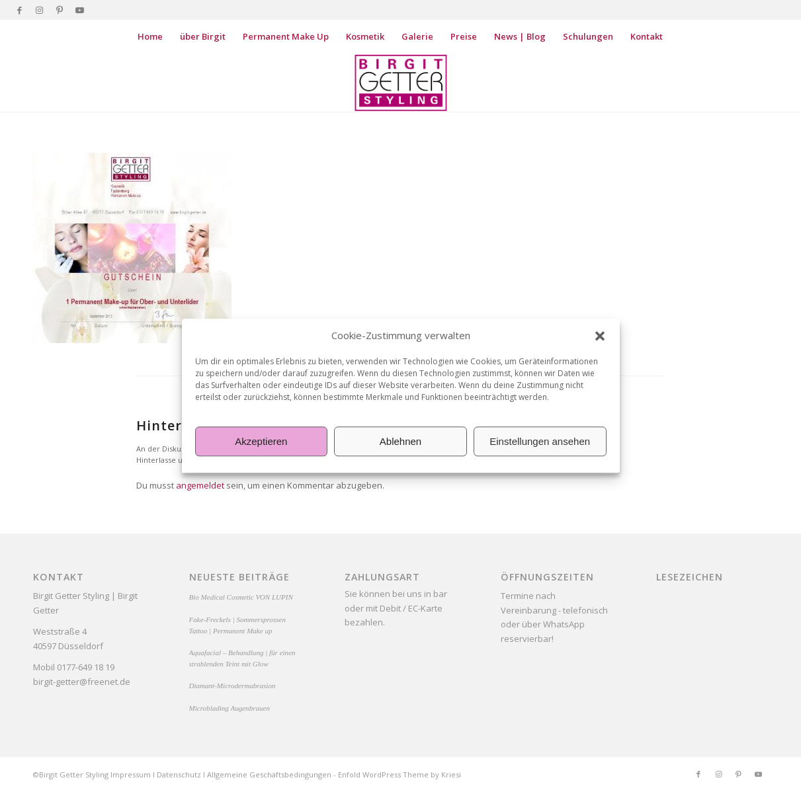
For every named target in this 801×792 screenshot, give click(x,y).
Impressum (130, 774)
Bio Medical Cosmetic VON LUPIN (241, 597)
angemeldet (200, 485)
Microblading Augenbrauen (229, 708)
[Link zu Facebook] (19, 10)
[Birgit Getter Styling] (400, 83)
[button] (600, 335)
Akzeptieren (261, 441)
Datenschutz (179, 774)
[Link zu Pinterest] (59, 10)
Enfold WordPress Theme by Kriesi (399, 774)
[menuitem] (150, 36)
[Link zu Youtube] (79, 10)
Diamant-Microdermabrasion (232, 686)
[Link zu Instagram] (39, 10)
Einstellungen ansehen (539, 441)
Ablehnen (400, 441)
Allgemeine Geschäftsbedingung (264, 774)
